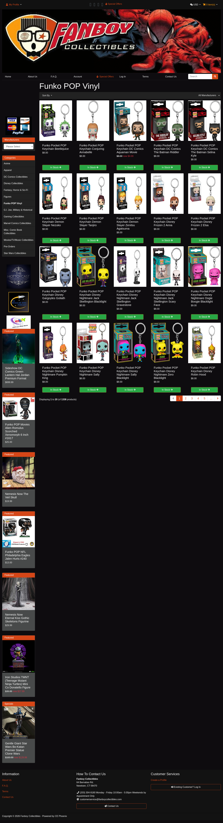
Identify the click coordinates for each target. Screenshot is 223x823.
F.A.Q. (54, 76)
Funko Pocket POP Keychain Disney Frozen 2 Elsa (203, 222)
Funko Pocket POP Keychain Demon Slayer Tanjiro (92, 222)
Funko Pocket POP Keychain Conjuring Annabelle (92, 149)
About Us (32, 76)
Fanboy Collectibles (30, 816)
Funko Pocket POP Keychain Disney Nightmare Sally (92, 371)
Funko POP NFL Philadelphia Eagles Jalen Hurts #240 (17, 555)
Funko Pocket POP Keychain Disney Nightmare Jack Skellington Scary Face (166, 298)
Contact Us (170, 76)
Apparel (8, 170)
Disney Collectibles (13, 183)
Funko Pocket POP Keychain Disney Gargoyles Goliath (54, 295)
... (211, 398)
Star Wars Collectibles (15, 253)
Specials (9, 704)
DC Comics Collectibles (15, 177)
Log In (122, 76)
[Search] (200, 76)
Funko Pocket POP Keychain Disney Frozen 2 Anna (166, 222)
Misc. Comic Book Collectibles (13, 232)
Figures (7, 196)
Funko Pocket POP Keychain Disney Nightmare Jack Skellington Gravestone (129, 298)
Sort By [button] (46, 95)
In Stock (55, 167)
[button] (13, 5)
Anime (7, 163)
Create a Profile (159, 780)
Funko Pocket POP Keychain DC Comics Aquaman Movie (130, 149)
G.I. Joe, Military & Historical (18, 210)
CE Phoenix (61, 816)
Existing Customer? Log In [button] (186, 787)
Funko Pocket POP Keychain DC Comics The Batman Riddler (167, 149)
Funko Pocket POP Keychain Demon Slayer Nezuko (54, 222)
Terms (145, 76)
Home (8, 76)
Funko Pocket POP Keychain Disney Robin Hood (203, 371)
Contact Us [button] (111, 806)
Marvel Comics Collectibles (17, 223)
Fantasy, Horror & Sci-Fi (16, 190)
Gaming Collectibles (14, 216)
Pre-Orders (9, 246)
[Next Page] (218, 398)
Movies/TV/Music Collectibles (18, 240)
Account (78, 76)
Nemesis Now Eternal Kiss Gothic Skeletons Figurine (17, 618)
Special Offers (105, 76)
